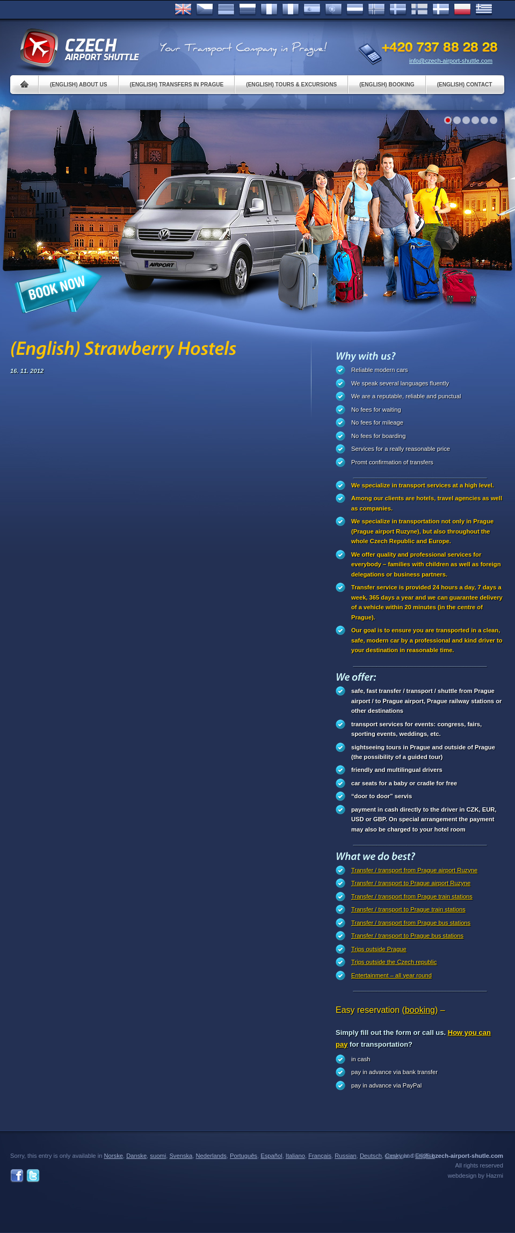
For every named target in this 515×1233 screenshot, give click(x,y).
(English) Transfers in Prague (177, 84)
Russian (247, 10)
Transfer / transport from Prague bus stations (410, 923)
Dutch (355, 10)
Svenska (398, 10)
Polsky (462, 10)
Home (24, 84)
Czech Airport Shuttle (78, 48)
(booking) (420, 1010)
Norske (376, 10)
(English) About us (78, 84)
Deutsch (226, 10)
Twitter (33, 1176)
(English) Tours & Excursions (291, 84)
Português (333, 10)
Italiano (290, 10)
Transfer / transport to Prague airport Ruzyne (410, 883)
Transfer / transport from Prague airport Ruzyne (414, 870)
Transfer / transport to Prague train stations (408, 909)
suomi (158, 1155)
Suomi (419, 10)
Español (312, 10)
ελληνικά (483, 10)
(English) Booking (386, 84)
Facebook (17, 1176)
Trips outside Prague (379, 949)
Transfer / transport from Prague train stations (412, 896)
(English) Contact (464, 84)
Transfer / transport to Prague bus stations (407, 935)
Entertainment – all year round (391, 975)
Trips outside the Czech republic (394, 962)
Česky (204, 10)
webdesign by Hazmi (475, 1175)
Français (269, 10)
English (183, 10)
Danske (440, 10)
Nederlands (211, 1155)
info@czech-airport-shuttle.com (450, 60)
